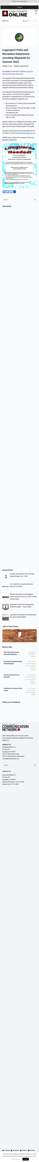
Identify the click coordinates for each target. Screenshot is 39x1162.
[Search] (5, 21)
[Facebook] (6, 1150)
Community (17, 66)
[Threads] (23, 1150)
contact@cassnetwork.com (10, 759)
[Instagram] (15, 1150)
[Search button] (35, 199)
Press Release (24, 66)
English (25, 21)
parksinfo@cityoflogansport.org (25, 133)
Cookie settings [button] (16, 1159)
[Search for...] (17, 199)
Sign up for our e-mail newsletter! (19, 1)
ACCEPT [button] (26, 1159)
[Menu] (36, 13)
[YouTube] (31, 1150)
